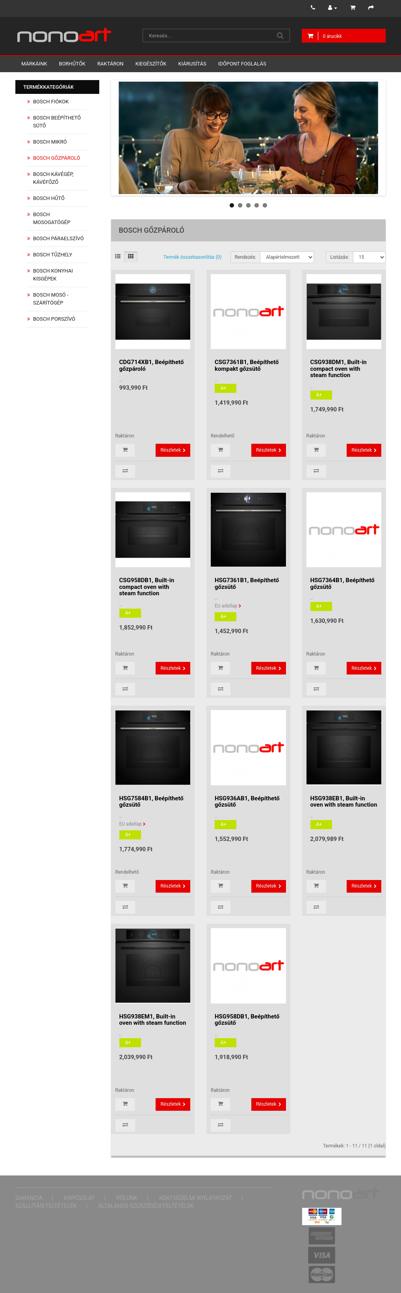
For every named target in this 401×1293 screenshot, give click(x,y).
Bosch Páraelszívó (58, 238)
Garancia (29, 1198)
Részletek (170, 450)
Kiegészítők (151, 64)
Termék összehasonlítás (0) (192, 257)
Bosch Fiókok (51, 102)
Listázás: (339, 257)
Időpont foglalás (242, 64)
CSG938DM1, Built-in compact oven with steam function (338, 369)
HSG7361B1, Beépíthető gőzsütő (247, 583)
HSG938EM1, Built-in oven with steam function (152, 1020)
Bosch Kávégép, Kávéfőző (53, 178)
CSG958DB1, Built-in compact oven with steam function (147, 587)
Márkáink (34, 64)
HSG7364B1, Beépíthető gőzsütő (342, 583)
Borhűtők (72, 64)
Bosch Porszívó (54, 319)
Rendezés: (245, 257)
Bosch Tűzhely (52, 255)
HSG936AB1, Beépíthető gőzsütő (247, 802)
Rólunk (127, 1198)
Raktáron (110, 64)
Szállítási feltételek (46, 1206)
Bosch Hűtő (49, 198)
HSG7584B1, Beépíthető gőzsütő (151, 802)
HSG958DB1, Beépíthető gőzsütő (247, 1020)
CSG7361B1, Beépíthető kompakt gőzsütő (247, 365)
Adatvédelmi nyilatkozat (195, 1198)
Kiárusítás (192, 64)
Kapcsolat (79, 1198)
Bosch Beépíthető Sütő (57, 122)
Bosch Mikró (50, 142)
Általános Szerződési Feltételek (145, 1206)
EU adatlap (226, 606)
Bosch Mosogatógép (51, 218)
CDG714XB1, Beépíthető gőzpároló (151, 365)
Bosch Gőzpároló (56, 158)
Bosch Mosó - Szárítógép (51, 299)
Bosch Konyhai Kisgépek (53, 275)
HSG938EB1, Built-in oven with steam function (343, 802)
